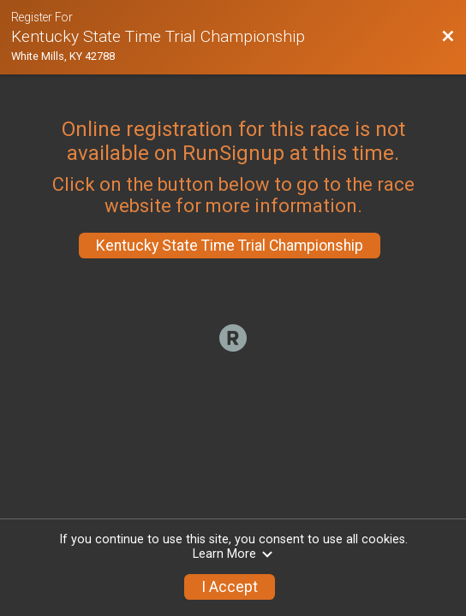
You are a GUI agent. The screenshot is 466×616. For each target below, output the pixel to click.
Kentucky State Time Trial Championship (229, 245)
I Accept (229, 586)
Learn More (233, 554)
